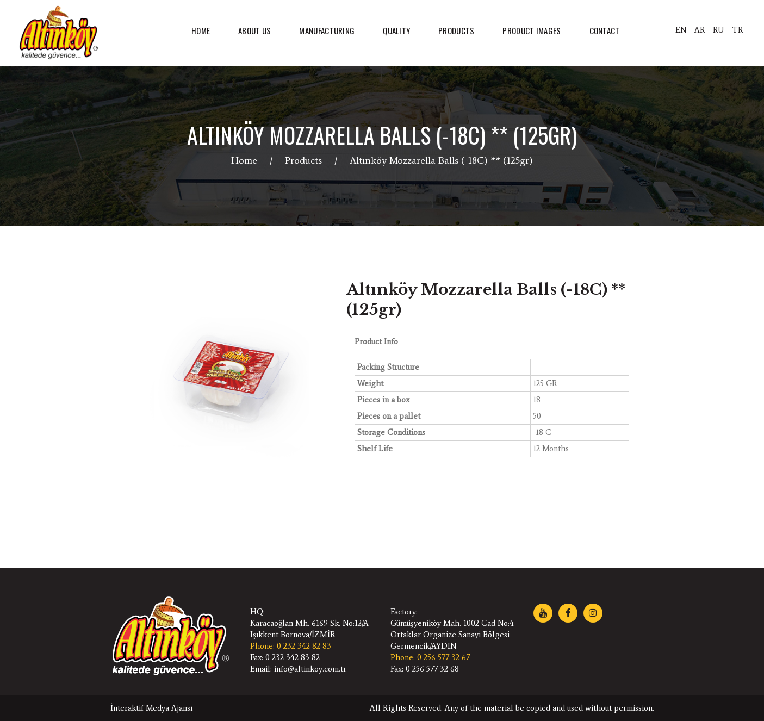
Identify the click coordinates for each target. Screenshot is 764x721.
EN (681, 30)
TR (737, 30)
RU (718, 30)
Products (303, 160)
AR (699, 30)
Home (244, 160)
